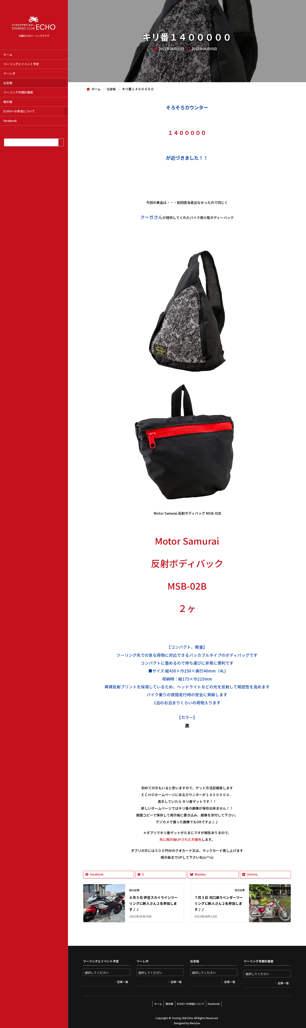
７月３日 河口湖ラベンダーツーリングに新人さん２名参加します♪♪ (218, 903)
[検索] (60, 142)
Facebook (10, 121)
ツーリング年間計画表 (18, 92)
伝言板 (7, 83)
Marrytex (194, 1021)
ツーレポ (9, 73)
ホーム (7, 54)
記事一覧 (122, 982)
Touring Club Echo (182, 1016)
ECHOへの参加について (19, 111)
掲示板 (7, 102)
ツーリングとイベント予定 (21, 64)
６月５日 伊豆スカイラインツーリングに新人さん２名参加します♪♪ (153, 903)
